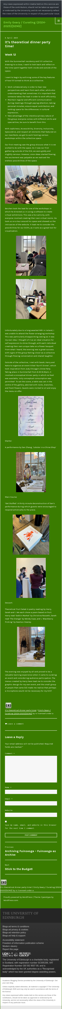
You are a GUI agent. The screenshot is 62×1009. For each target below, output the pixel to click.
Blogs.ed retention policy (14, 932)
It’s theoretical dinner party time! (20, 710)
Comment (10, 753)
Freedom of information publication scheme (23, 943)
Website (8, 810)
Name (8, 787)
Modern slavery (10, 946)
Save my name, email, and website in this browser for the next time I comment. (30, 826)
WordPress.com (10, 900)
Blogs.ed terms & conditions (16, 926)
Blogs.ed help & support (14, 935)
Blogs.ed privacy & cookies (15, 929)
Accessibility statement (13, 940)
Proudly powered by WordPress (17, 897)
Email (8, 799)
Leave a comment (16, 724)
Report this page (10, 949)
